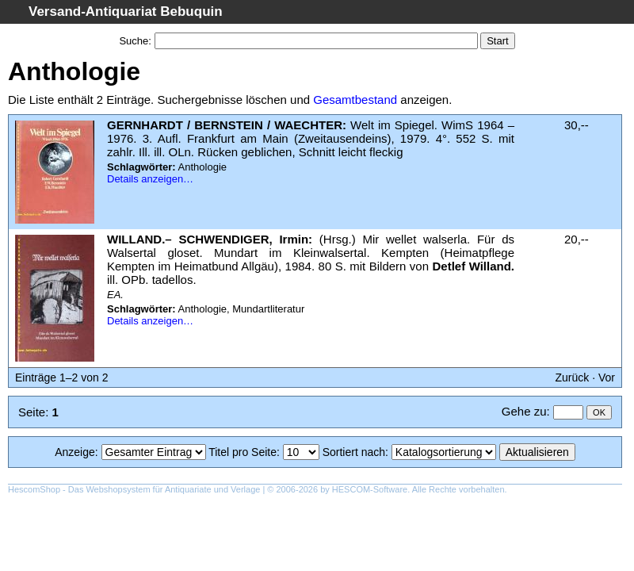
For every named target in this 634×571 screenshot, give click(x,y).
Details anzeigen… (150, 179)
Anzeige (75, 452)
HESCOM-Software (369, 489)
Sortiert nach (354, 452)
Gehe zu (524, 411)
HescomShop (34, 489)
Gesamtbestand (355, 99)
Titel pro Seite (242, 452)
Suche (133, 41)
